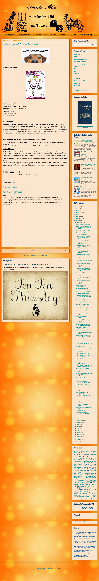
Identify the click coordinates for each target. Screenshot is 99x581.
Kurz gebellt (83, 469)
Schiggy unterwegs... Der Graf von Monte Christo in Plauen (88, 166)
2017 (77, 441)
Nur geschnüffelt (91, 477)
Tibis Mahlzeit (83, 493)
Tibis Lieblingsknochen (88, 492)
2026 (77, 206)
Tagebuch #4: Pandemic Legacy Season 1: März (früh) (83, 301)
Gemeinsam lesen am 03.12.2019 (82, 393)
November (80, 416)
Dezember (80, 222)
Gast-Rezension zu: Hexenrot (82, 286)
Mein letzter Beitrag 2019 (83, 224)
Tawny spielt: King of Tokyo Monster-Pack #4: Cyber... (84, 404)
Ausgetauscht (93, 456)
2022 (77, 214)
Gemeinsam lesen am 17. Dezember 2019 (83, 289)
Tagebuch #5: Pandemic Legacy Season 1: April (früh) (83, 296)
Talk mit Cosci (78, 484)
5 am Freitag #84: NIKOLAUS (81, 378)
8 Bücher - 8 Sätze (90, 453)
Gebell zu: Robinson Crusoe (82, 350)
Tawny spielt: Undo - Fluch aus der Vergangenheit (84, 366)
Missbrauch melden (80, 521)
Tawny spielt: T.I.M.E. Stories (84, 401)
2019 (77, 220)
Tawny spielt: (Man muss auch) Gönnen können (88, 189)
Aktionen (53, 34)
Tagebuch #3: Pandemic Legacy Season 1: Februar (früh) (84, 321)
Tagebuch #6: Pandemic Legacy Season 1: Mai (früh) (83, 282)
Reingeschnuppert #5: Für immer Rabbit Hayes (83, 292)
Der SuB (38, 34)
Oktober (79, 418)
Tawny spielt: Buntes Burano (82, 310)
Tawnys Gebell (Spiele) (80, 59)
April (78, 430)
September (80, 420)
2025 (77, 208)
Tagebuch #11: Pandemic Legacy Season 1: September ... (83, 256)
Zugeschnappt (88, 498)
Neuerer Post (7, 251)
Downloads (77, 85)
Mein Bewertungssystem (81, 64)
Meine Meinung (79, 475)
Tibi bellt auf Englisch (85, 486)
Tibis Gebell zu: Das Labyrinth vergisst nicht (83, 381)
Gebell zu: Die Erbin (81, 399)
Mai (78, 428)
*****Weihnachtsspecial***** (84, 278)
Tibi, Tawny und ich (10, 34)
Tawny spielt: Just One (82, 353)
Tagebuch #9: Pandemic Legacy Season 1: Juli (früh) (83, 265)
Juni (78, 426)
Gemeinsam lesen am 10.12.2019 (82, 339)
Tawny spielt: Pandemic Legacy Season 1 (83, 233)
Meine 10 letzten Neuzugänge (81, 328)
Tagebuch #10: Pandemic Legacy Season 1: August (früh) (84, 260)
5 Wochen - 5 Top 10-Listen (82, 451)
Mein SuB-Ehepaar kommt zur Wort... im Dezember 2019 (83, 227)
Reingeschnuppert (15, 182)
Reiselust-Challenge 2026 (86, 177)
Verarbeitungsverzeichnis (81, 90)
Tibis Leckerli (90, 490)
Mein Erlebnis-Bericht (88, 472)
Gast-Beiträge (78, 76)
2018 (77, 439)
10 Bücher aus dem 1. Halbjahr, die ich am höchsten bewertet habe (25, 264)
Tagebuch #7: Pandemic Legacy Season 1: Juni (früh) (83, 274)
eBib (45, 34)
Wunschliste (77, 498)
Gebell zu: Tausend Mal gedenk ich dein (83, 305)
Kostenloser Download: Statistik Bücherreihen (83, 325)
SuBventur (80, 482)
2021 (77, 216)
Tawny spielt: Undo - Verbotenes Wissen (82, 413)
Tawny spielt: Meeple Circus (82, 313)
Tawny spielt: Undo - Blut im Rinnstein (83, 362)
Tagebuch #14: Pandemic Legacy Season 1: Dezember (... (83, 242)
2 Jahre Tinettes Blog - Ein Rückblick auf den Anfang (84, 374)
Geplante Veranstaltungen (81, 80)
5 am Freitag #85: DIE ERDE (82, 317)
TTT (88, 482)
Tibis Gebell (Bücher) (25, 34)
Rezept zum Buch (91, 479)
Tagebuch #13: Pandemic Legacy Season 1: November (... (83, 246)
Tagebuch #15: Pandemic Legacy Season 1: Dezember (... (83, 237)
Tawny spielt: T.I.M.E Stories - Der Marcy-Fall (84, 356)
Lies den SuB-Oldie (80, 470)
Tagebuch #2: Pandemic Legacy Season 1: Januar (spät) (84, 332)
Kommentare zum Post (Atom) (39, 255)
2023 (77, 212)
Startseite (36, 251)
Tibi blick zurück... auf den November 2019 (83, 396)
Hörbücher (77, 68)
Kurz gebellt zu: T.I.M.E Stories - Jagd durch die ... (84, 343)
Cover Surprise (87, 461)
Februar (79, 434)
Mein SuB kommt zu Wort (85, 473)
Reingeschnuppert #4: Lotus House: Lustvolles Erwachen (84, 370)
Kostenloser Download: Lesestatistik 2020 (83, 336)
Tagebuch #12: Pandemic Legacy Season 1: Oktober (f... (83, 251)
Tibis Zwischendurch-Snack (85, 495)
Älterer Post (64, 251)
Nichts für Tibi (78, 477)
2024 (77, 210)
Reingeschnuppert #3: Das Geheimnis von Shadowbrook (84, 409)
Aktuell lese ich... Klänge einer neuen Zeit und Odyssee (87, 153)
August (79, 422)
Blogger (59, 568)
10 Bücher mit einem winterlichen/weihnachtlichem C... (84, 386)
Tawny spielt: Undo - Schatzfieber (82, 359)
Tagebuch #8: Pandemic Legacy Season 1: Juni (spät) (83, 269)
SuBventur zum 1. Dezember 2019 (84, 389)
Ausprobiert (79, 458)
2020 (77, 218)
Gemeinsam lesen (90, 467)
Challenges (73, 34)
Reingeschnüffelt (81, 479)
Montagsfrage (89, 476)
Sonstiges (92, 480)
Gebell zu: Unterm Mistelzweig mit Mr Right (84, 347)
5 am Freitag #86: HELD (83, 230)
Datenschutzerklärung (86, 34)
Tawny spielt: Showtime (83, 307)
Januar (79, 436)
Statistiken (63, 34)
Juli (78, 424)
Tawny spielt (90, 484)
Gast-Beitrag (86, 465)
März (78, 432)
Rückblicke (80, 480)
